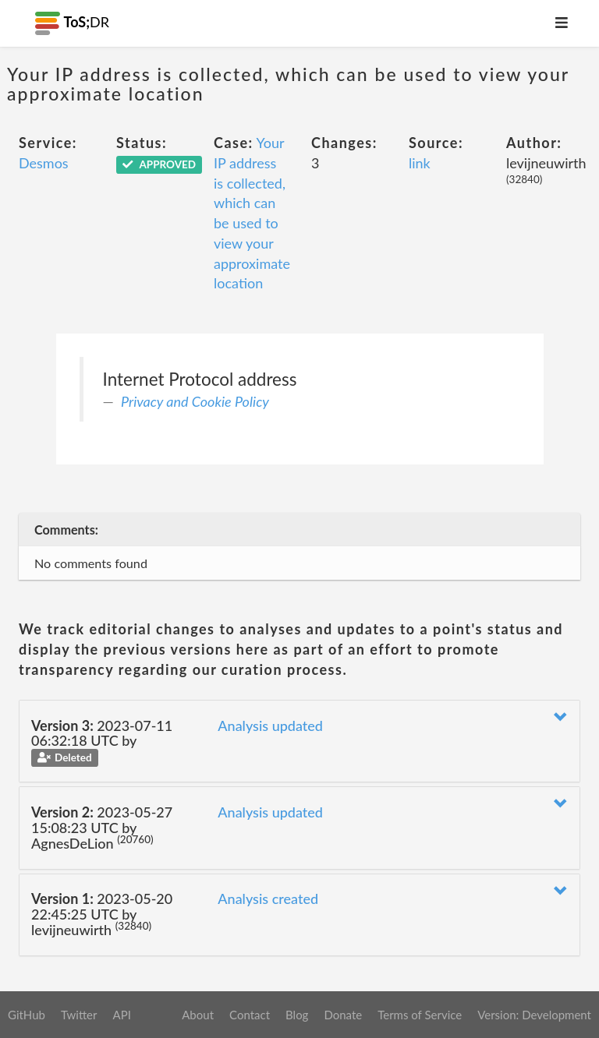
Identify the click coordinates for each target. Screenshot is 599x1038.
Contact (249, 1015)
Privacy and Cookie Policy (195, 401)
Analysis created (268, 898)
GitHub (26, 1015)
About (198, 1015)
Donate (343, 1015)
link (420, 162)
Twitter (79, 1015)
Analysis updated (270, 725)
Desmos (44, 162)
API (121, 1015)
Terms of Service (419, 1015)
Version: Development (534, 1015)
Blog (296, 1015)
